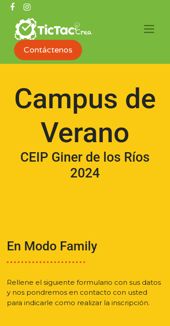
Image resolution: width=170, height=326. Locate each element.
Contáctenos (48, 50)
